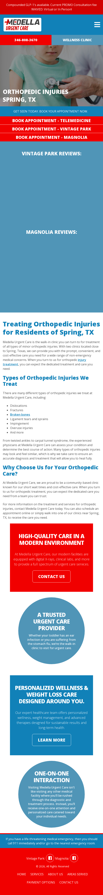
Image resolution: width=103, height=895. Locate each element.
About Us (55, 874)
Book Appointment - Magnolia (51, 137)
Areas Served (77, 874)
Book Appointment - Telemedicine (51, 120)
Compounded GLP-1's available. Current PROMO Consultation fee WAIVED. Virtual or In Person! (51, 7)
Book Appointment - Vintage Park (51, 129)
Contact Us (51, 576)
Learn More (51, 740)
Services (37, 874)
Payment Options (41, 882)
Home (21, 874)
